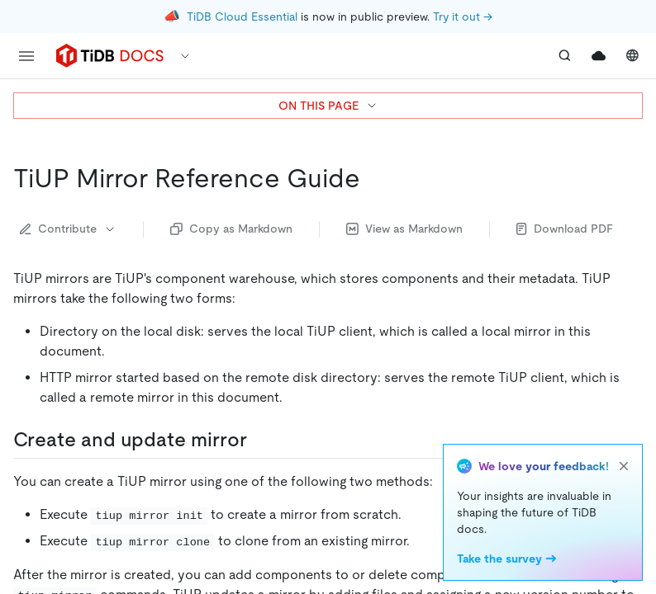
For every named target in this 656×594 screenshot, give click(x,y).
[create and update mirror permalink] (260, 440)
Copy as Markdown (231, 228)
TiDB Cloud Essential (242, 16)
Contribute (68, 228)
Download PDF (564, 228)
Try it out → (462, 16)
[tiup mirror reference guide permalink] (373, 178)
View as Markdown (404, 228)
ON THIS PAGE (328, 105)
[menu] (26, 56)
